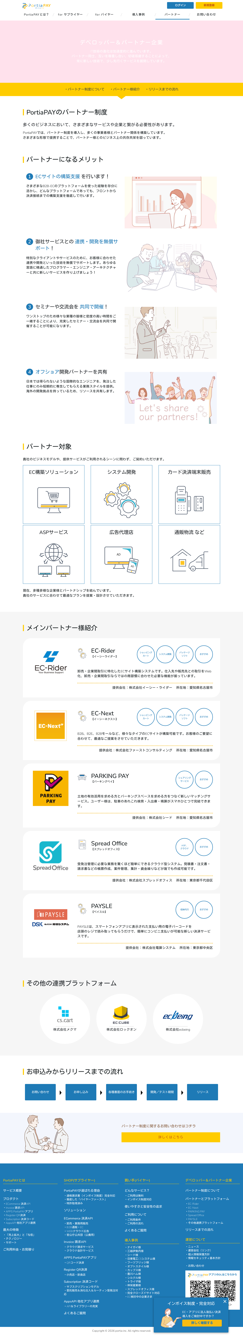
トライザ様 (134, 1282)
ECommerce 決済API (18, 1204)
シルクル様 (134, 1278)
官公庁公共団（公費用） (81, 1235)
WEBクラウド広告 (78, 1231)
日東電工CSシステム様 (141, 1259)
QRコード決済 (75, 1263)
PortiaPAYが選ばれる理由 (82, 1191)
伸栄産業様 (134, 1285)
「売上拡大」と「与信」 (21, 1235)
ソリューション (75, 1210)
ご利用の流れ (135, 1223)
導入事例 (138, 15)
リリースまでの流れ (164, 89)
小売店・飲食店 (76, 1275)
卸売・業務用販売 (77, 1223)
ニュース (193, 1247)
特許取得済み (75, 1203)
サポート (11, 1243)
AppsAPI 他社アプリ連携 (21, 1223)
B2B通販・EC (75, 1227)
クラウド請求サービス (80, 1247)
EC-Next (193, 1208)
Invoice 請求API (15, 1208)
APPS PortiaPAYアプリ (19, 1211)
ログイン (180, 5)
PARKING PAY (196, 1211)
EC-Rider (193, 1204)
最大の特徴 (11, 1230)
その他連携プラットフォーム (205, 1223)
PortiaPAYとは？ (36, 15)
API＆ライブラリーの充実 (82, 1306)
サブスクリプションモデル (83, 1287)
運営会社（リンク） (200, 1250)
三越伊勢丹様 (135, 1251)
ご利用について (135, 1215)
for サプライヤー (70, 15)
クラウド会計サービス (80, 1251)
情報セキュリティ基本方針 (204, 1258)
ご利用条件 (134, 1220)
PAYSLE (192, 1219)
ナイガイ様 (134, 1247)
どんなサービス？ (137, 1191)
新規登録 (209, 5)
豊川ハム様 (134, 1274)
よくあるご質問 (75, 1313)
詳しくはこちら (170, 1137)
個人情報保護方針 (199, 1254)
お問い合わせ (206, 15)
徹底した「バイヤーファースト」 (87, 1199)
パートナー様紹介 (126, 89)
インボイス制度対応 (139, 1199)
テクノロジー (14, 1239)
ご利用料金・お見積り (18, 1249)
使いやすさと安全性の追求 (143, 1207)
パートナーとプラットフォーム (207, 1199)
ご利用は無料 (135, 1196)
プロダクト (11, 1199)
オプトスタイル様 (138, 1266)
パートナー (173, 15)
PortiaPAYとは (14, 1180)
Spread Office (196, 1215)
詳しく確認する (202, 1323)
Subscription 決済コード (20, 1219)
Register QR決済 (16, 1215)
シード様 (132, 1255)
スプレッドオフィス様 (140, 1289)
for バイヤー (104, 15)
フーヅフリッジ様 (138, 1262)
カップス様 (134, 1270)
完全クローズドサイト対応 (143, 1293)
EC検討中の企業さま (139, 1297)
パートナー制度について (86, 89)
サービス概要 (12, 1191)
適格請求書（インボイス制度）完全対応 (91, 1196)
